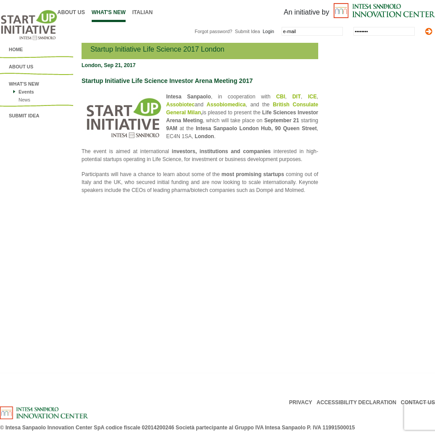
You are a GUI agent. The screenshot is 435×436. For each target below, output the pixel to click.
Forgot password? (213, 31)
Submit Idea (247, 31)
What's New (109, 12)
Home (16, 49)
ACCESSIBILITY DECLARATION (356, 402)
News (24, 99)
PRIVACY (300, 402)
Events (26, 91)
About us (71, 12)
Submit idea (24, 115)
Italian (142, 12)
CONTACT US (418, 402)
